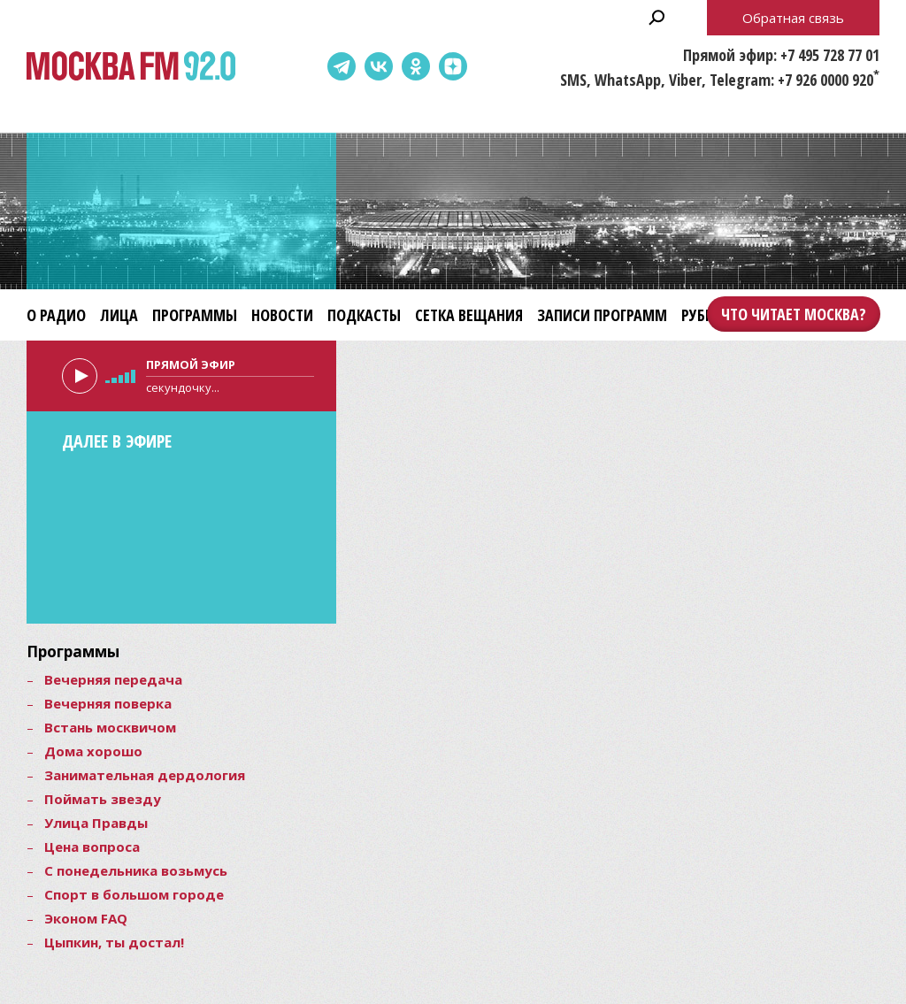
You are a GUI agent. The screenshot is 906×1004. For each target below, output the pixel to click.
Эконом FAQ (85, 918)
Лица (119, 315)
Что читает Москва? (793, 314)
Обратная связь (793, 18)
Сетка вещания (469, 315)
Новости (282, 315)
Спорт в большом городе (134, 894)
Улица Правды (96, 823)
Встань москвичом (110, 727)
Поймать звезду (102, 799)
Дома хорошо (93, 751)
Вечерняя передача (113, 679)
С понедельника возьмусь (135, 870)
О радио (56, 315)
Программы (194, 315)
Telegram (341, 66)
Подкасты (364, 315)
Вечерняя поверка (108, 703)
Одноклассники (416, 66)
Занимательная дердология (144, 775)
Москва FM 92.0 (131, 66)
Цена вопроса (92, 846)
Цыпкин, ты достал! (114, 942)
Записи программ (602, 315)
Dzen (453, 66)
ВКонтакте (379, 66)
